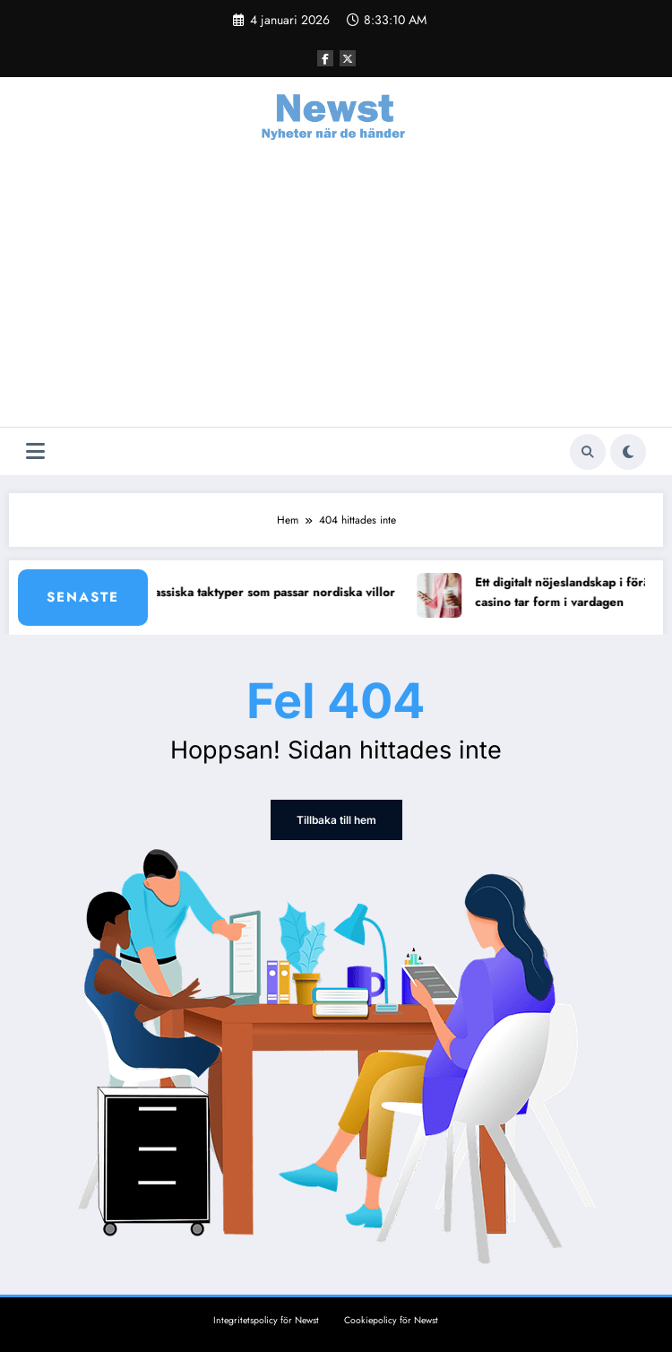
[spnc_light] (628, 452)
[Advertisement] (336, 292)
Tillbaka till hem (336, 820)
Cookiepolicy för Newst (391, 1320)
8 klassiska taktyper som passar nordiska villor (272, 592)
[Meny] (35, 451)
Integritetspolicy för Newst (266, 1320)
